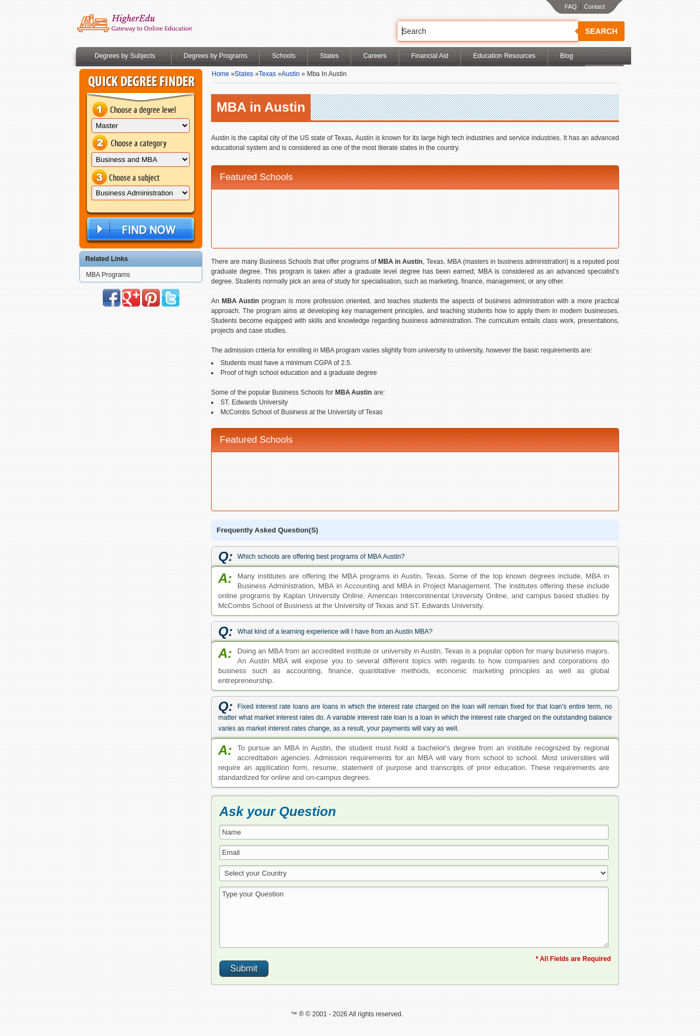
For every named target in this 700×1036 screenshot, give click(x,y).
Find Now (139, 229)
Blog (566, 56)
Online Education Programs (134, 23)
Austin (290, 74)
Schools (283, 56)
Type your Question (414, 917)
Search (601, 31)
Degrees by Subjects (125, 56)
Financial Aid (429, 56)
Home (220, 74)
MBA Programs (108, 275)
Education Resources (504, 56)
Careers (375, 56)
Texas (267, 74)
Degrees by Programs (216, 56)
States (329, 56)
